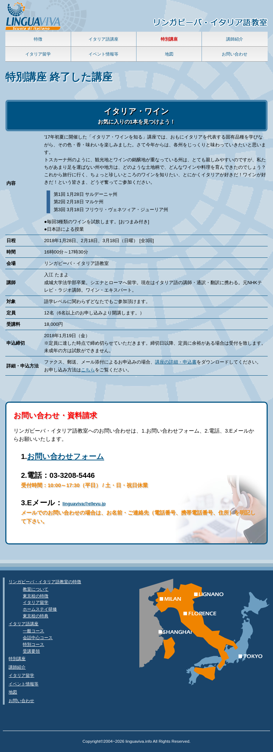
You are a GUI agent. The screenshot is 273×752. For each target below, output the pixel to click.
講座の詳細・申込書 (176, 362)
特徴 (38, 39)
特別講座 (17, 658)
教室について (35, 589)
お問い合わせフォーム (65, 456)
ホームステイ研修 (40, 609)
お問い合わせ (234, 54)
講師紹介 (234, 39)
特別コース (33, 644)
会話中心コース (38, 637)
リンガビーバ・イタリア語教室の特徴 (45, 581)
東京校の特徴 (35, 596)
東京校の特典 (35, 615)
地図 (169, 54)
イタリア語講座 (103, 39)
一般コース (33, 630)
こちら (88, 369)
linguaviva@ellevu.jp (84, 503)
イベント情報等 (103, 54)
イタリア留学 (38, 54)
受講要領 (31, 651)
